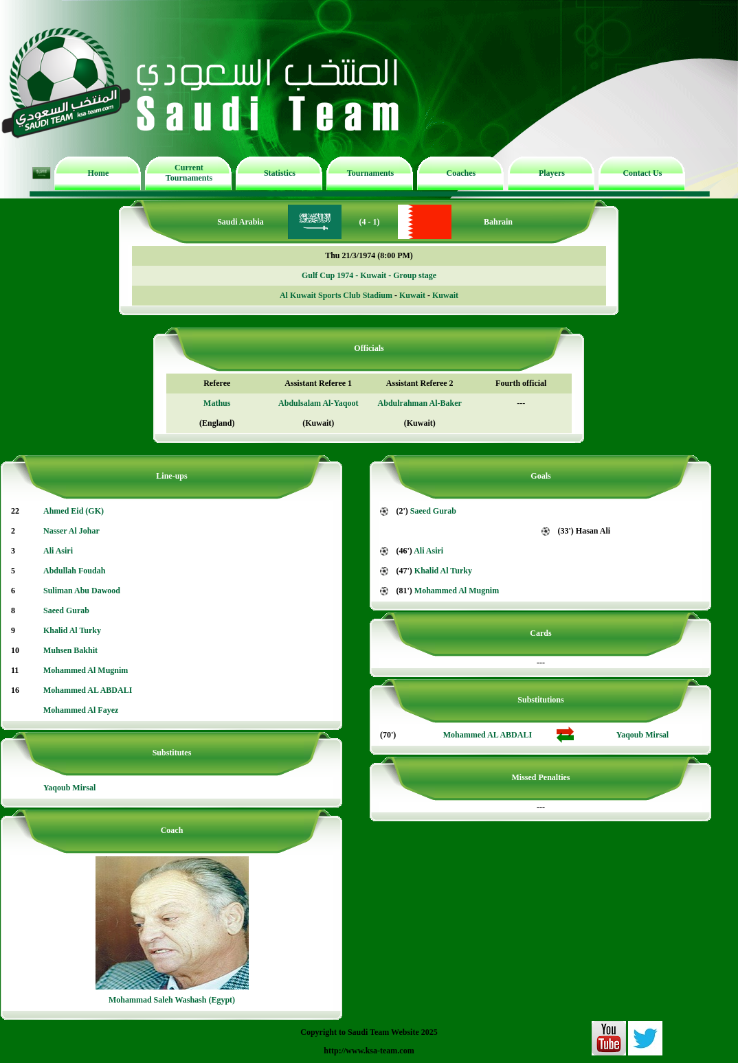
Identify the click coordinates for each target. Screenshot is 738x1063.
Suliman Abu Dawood (81, 590)
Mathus (216, 403)
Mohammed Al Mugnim (85, 670)
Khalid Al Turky (72, 630)
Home (98, 173)
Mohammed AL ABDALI (87, 690)
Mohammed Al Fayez (80, 710)
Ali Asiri (58, 551)
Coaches (461, 173)
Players (552, 173)
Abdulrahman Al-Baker (420, 403)
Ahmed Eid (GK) (73, 511)
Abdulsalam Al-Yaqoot (318, 403)
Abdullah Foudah (74, 570)
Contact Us (642, 173)
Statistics (279, 173)
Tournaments (370, 173)
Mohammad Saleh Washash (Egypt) (172, 1000)
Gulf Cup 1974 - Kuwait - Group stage (369, 275)
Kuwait (412, 295)
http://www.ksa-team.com (369, 1050)
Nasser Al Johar (71, 531)
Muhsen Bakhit (70, 650)
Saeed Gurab (66, 610)
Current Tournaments (189, 173)
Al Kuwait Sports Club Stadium (336, 295)
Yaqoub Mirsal (69, 787)
